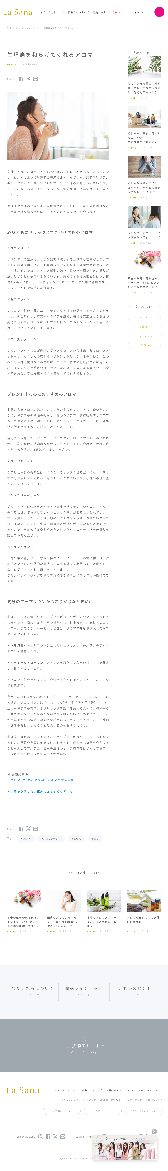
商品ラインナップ (78, 12)
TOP (9, 28)
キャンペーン (142, 12)
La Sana (20, 12)
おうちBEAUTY (69, 1099)
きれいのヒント (121, 12)
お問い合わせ (134, 1099)
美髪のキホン (101, 12)
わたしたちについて (53, 12)
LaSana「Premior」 (112, 1099)
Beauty (132, 98)
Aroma (37, 28)
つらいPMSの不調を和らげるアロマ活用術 (42, 780)
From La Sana (144, 335)
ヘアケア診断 (89, 1099)
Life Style (144, 345)
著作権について (154, 1099)
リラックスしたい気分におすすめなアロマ (42, 791)
